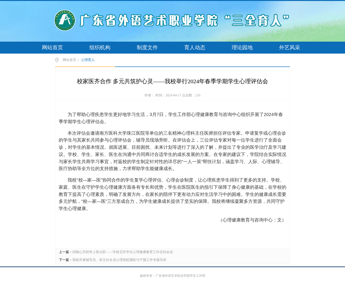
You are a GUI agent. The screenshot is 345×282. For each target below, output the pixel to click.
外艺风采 (289, 47)
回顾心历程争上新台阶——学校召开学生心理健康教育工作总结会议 (122, 252)
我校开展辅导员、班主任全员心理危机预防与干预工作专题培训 (119, 260)
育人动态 (194, 47)
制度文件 (147, 47)
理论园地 (242, 47)
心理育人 (88, 60)
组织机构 (99, 47)
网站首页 (52, 47)
